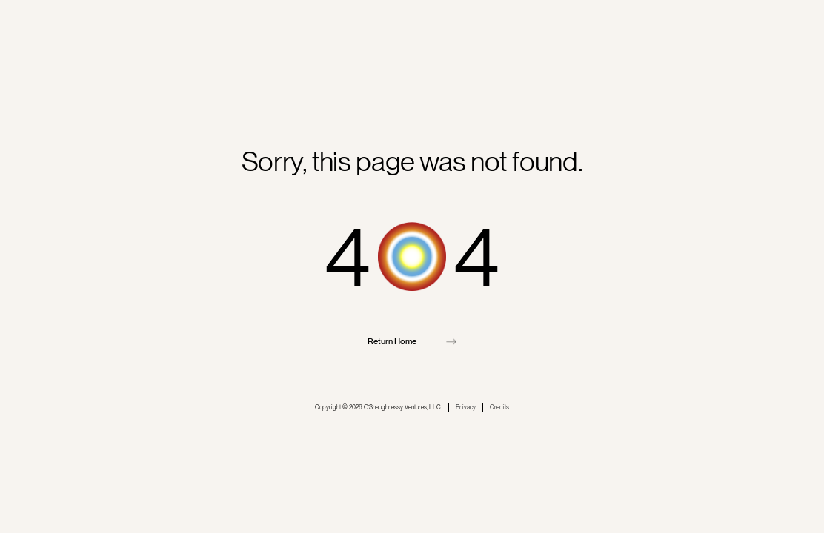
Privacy (465, 407)
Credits (499, 407)
